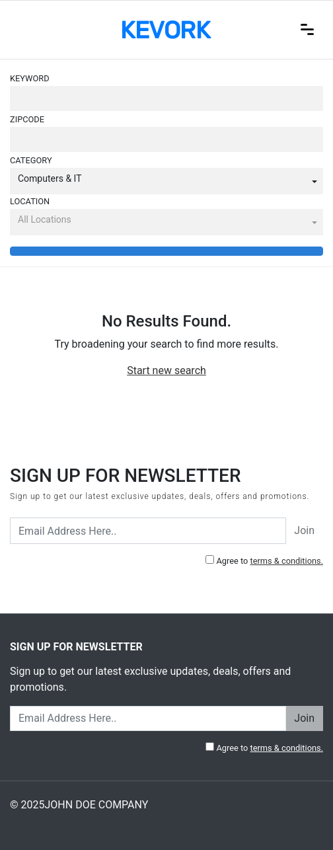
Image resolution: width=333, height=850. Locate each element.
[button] (166, 181)
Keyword (30, 78)
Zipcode (27, 119)
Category (31, 160)
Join (304, 530)
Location (30, 201)
